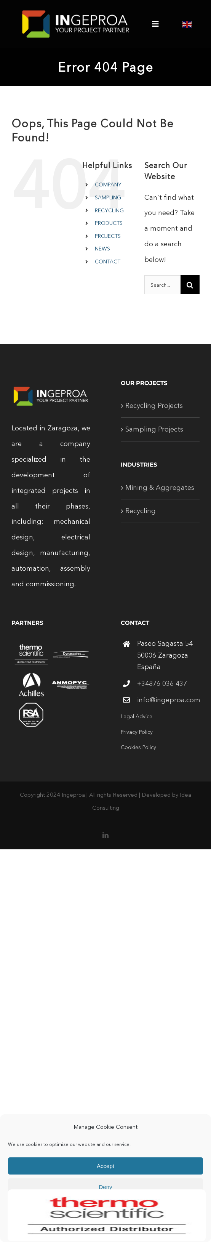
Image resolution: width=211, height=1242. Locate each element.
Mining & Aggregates (159, 487)
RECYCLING (109, 210)
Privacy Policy (137, 732)
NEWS (102, 248)
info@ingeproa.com (168, 700)
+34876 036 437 (162, 683)
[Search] (190, 284)
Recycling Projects (154, 405)
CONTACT (107, 261)
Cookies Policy (138, 747)
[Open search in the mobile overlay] (108, 273)
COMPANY (108, 184)
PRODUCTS (109, 223)
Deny (105, 1187)
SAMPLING (108, 197)
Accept (105, 1166)
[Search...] (162, 284)
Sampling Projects (154, 429)
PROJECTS (108, 236)
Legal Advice (136, 716)
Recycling (140, 511)
